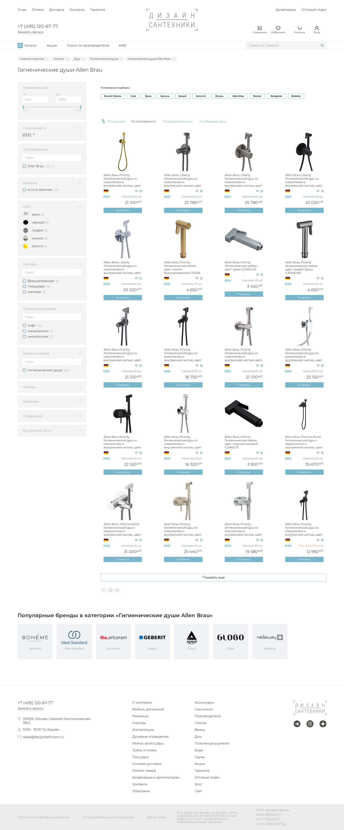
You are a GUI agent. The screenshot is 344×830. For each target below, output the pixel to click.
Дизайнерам (286, 10)
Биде (199, 750)
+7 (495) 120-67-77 (38, 26)
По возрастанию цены (178, 121)
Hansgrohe (276, 96)
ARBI (122, 45)
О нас (22, 10)
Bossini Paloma (112, 96)
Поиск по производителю (88, 45)
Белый (182, 96)
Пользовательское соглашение (108, 817)
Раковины (140, 716)
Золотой (201, 96)
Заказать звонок (30, 32)
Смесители (204, 709)
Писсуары (140, 757)
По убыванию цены (212, 121)
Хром (148, 96)
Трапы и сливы (144, 750)
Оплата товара (144, 771)
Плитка (200, 723)
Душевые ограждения (150, 737)
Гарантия (97, 10)
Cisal (133, 96)
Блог (198, 784)
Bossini (257, 96)
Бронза (165, 96)
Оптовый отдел (313, 10)
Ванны (200, 730)
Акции (52, 45)
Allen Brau (238, 96)
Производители (208, 716)
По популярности (143, 121)
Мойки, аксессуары (148, 743)
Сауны (200, 757)
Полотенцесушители (212, 743)
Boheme (296, 96)
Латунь (219, 96)
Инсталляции (143, 730)
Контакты (77, 10)
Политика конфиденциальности (44, 817)
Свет (198, 791)
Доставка (56, 10)
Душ (198, 737)
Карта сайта (156, 817)
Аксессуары (204, 702)
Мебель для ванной (148, 709)
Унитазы (139, 723)
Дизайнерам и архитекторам (155, 777)
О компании (142, 702)
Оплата (38, 10)
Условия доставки (147, 764)
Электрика (141, 791)
